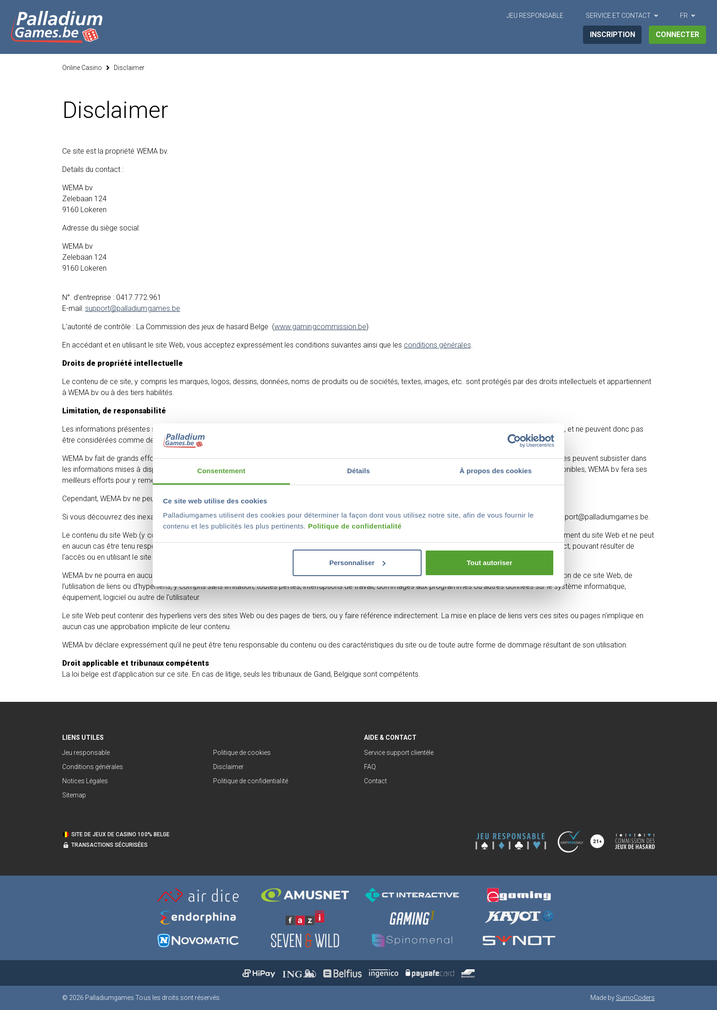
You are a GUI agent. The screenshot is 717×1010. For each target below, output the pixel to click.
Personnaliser (357, 562)
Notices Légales (85, 781)
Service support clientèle (399, 752)
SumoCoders (635, 997)
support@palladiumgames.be (132, 308)
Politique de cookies (242, 752)
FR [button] (684, 15)
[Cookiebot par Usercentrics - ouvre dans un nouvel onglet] (514, 441)
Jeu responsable (86, 752)
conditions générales (437, 345)
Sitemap (74, 795)
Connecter (677, 34)
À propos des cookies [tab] (496, 471)
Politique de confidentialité (355, 526)
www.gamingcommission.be (320, 326)
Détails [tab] (358, 471)
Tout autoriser (490, 562)
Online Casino (82, 67)
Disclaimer (129, 67)
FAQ (370, 766)
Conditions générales (92, 766)
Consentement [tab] (221, 471)
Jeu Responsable (535, 15)
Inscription (612, 34)
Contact (375, 781)
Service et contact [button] (618, 15)
